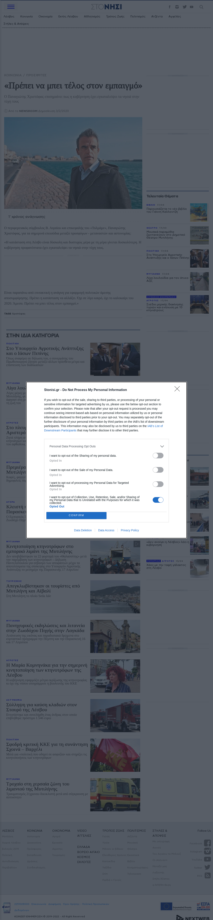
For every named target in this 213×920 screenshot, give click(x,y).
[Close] (178, 390)
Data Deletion (83, 530)
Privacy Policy (130, 530)
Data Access (106, 530)
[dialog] (106, 460)
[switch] (158, 455)
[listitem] (106, 446)
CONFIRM (76, 515)
